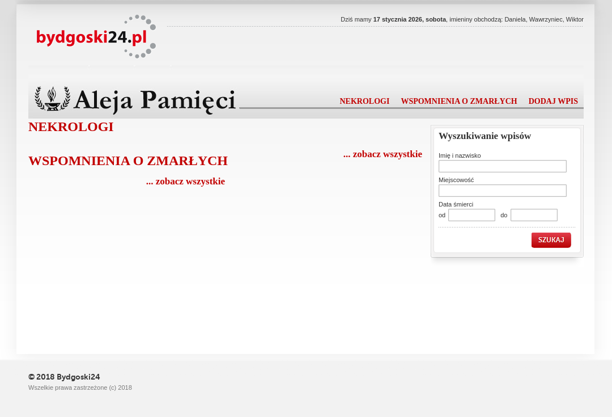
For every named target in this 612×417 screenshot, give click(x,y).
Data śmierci (456, 204)
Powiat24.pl (96, 37)
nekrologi (364, 101)
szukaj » (554, 240)
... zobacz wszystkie (382, 154)
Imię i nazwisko (460, 155)
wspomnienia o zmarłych (459, 101)
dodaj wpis (553, 101)
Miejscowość (456, 179)
